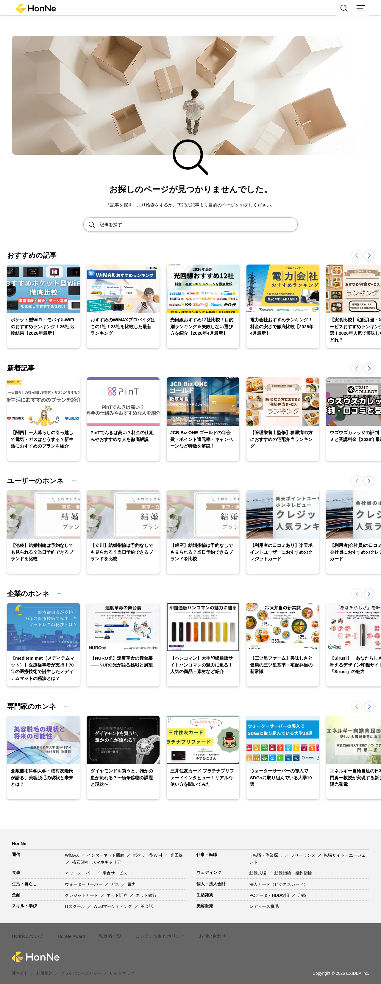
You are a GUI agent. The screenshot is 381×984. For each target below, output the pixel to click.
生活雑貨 (204, 894)
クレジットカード (82, 895)
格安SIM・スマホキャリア (96, 862)
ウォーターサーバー (84, 884)
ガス (115, 884)
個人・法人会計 (211, 883)
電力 (131, 884)
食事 (16, 872)
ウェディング (208, 872)
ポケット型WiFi (148, 855)
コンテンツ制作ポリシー (156, 932)
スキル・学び (24, 905)
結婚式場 (258, 873)
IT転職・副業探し (266, 855)
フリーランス (304, 855)
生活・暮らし (24, 883)
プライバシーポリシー (81, 966)
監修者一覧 (108, 932)
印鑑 (302, 895)
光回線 (176, 855)
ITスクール (75, 906)
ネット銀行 (146, 895)
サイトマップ (121, 966)
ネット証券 (118, 895)
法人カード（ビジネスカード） (278, 884)
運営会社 (20, 966)
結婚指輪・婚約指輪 (293, 873)
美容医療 (204, 905)
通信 (16, 854)
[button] (369, 255)
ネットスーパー (80, 873)
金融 (16, 894)
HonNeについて (27, 932)
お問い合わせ (205, 932)
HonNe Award (69, 933)
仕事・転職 (206, 854)
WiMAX (72, 855)
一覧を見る (85, 480)
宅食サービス (114, 873)
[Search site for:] (198, 224)
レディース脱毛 (264, 906)
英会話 (146, 906)
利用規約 (44, 966)
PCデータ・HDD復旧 (270, 895)
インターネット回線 (106, 855)
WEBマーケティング (113, 906)
